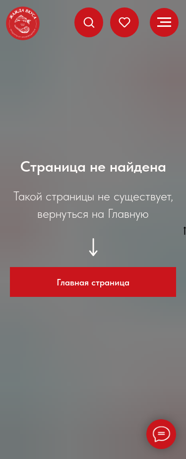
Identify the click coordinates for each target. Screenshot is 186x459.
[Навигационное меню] (164, 22)
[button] (89, 22)
